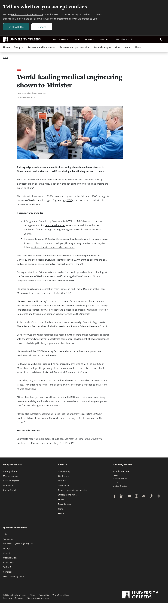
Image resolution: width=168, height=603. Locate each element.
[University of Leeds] (143, 595)
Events (61, 513)
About (138, 47)
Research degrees (11, 480)
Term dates (8, 539)
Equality (62, 499)
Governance (63, 485)
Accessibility (44, 595)
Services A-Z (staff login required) (19, 543)
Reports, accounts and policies (72, 490)
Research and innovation (41, 47)
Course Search (10, 490)
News (5, 57)
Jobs (5, 534)
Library (6, 548)
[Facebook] (114, 496)
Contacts (7, 572)
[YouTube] (129, 496)
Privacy (32, 595)
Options (42, 27)
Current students (60, 39)
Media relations (10, 558)
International (9, 485)
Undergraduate (10, 471)
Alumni (103, 39)
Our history (63, 476)
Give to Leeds (122, 47)
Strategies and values (67, 495)
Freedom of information (13, 598)
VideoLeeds (8, 562)
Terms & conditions (61, 595)
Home (6, 47)
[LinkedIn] (122, 496)
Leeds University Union (13, 576)
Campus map (64, 471)
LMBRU (66, 293)
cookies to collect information (27, 14)
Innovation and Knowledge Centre (72, 322)
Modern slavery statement (38, 598)
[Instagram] (136, 496)
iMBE (69, 200)
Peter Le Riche (75, 439)
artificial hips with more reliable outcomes (52, 247)
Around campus (102, 47)
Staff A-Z (7, 567)
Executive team (65, 504)
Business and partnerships (74, 47)
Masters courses (10, 476)
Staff (77, 39)
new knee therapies (55, 225)
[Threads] (158, 496)
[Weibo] (144, 496)
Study (19, 47)
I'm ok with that (16, 27)
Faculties (90, 39)
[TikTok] (151, 496)
